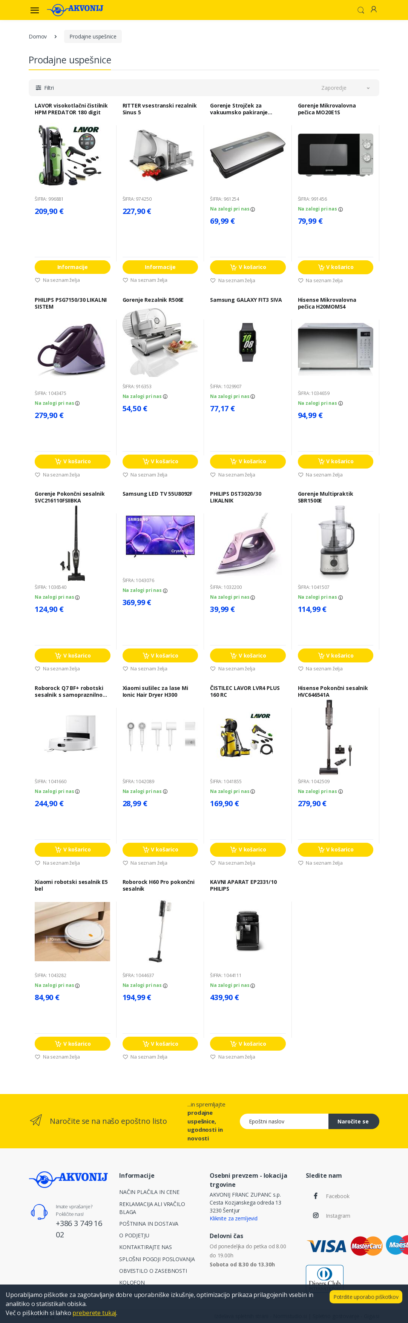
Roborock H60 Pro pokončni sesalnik (159, 885)
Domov (38, 36)
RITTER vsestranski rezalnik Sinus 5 (160, 109)
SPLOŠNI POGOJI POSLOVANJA (157, 1259)
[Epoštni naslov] (284, 1121)
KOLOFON (132, 1282)
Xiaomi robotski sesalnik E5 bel (71, 885)
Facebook (338, 1196)
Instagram (338, 1215)
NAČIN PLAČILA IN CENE (149, 1191)
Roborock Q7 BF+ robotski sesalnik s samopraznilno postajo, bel (69, 691)
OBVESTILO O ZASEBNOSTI (153, 1270)
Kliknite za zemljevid (234, 1218)
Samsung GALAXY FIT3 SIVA (246, 300)
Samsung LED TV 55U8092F (158, 493)
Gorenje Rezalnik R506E (153, 300)
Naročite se (353, 1121)
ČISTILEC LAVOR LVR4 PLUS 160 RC (245, 691)
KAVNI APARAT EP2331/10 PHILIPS (243, 885)
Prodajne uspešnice (92, 36)
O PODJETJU (134, 1235)
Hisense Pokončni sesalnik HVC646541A (333, 691)
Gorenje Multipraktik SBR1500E (325, 497)
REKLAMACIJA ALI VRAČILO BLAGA (152, 1207)
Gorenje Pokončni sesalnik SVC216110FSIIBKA (69, 497)
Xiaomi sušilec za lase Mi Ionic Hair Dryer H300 (155, 691)
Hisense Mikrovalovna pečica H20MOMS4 (327, 303)
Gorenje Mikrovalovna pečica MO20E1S (327, 109)
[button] (361, 9)
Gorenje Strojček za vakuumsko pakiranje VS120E (239, 109)
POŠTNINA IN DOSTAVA (148, 1223)
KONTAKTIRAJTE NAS (145, 1247)
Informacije (72, 266)
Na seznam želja (57, 280)
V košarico (248, 267)
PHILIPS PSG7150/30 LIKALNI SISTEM (71, 303)
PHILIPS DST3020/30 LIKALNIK (235, 497)
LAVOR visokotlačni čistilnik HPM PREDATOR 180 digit (71, 109)
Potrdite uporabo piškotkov (366, 1296)
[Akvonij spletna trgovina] (75, 10)
